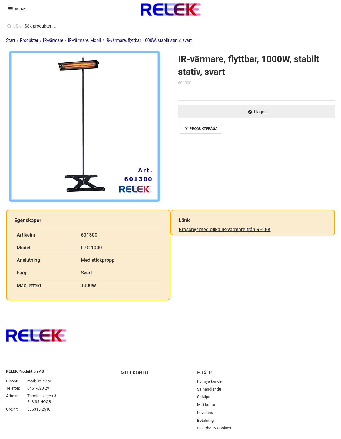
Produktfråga (200, 129)
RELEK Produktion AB (25, 371)
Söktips (203, 396)
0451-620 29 (38, 388)
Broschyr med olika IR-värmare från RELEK (224, 229)
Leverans (205, 412)
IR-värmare (53, 40)
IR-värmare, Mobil (84, 40)
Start (10, 40)
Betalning (205, 420)
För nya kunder (210, 381)
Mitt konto (206, 404)
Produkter (29, 40)
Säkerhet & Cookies (214, 428)
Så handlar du (209, 389)
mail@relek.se (39, 381)
